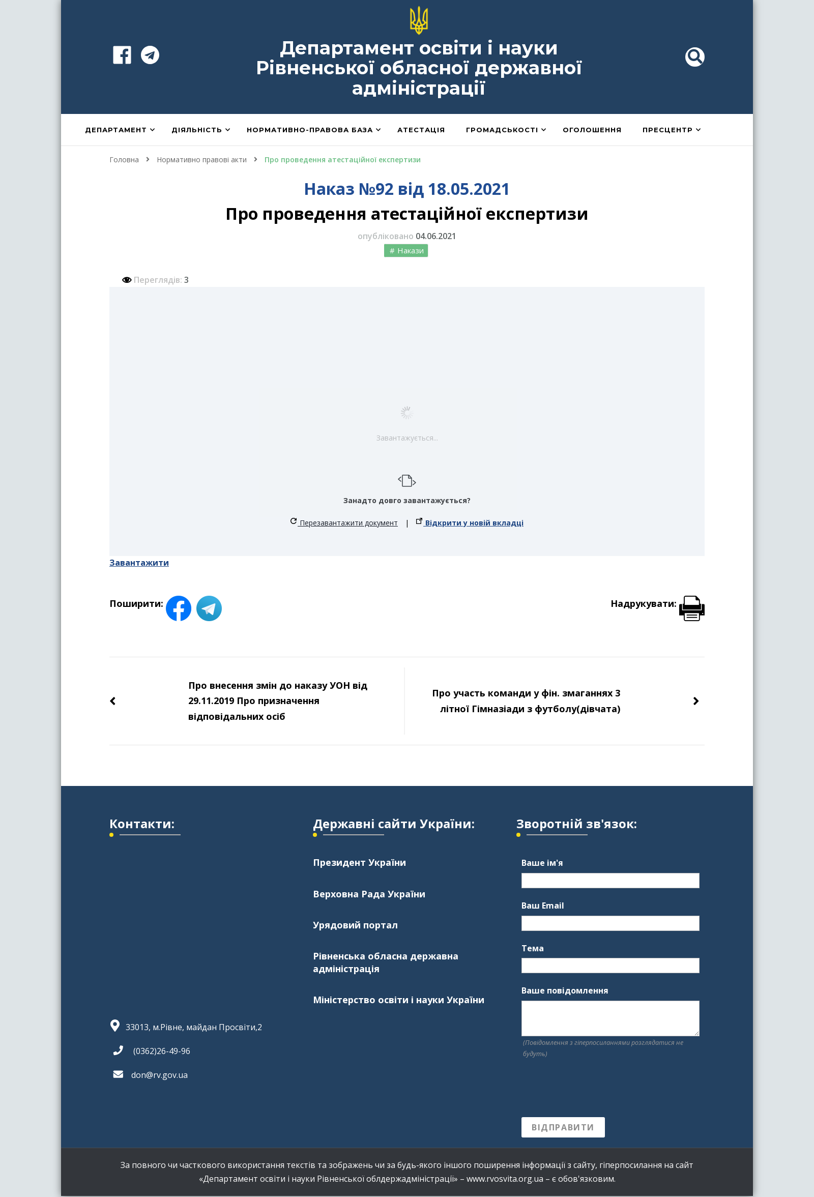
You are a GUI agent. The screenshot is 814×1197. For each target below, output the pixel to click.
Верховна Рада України (369, 894)
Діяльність (196, 130)
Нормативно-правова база (310, 130)
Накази (410, 250)
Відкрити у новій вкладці (470, 523)
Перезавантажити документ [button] (344, 523)
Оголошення (592, 130)
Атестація (421, 130)
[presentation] (598, 1088)
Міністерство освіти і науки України (398, 1000)
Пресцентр (668, 130)
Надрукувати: (657, 603)
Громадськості (502, 130)
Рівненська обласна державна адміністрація (385, 962)
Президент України (359, 862)
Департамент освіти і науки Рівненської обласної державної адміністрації (419, 68)
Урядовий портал (355, 925)
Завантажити (139, 562)
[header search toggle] (695, 57)
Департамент (116, 130)
